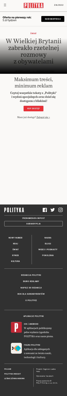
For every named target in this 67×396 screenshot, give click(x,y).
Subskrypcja (33, 224)
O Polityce (31, 300)
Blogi (48, 244)
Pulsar (7, 369)
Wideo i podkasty (48, 249)
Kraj (15, 244)
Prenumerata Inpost (33, 218)
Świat (33, 33)
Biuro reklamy (31, 281)
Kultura (15, 261)
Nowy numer (16, 238)
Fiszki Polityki (32, 345)
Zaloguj (58, 5)
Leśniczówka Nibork (14, 379)
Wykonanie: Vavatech (44, 376)
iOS (26, 324)
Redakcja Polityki (31, 275)
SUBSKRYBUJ (53, 19)
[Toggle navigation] (5, 5)
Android (33, 324)
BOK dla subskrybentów (31, 294)
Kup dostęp (33, 108)
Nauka (47, 238)
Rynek (15, 255)
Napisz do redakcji (31, 288)
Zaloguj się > (43, 117)
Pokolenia (48, 255)
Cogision (46, 369)
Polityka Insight (12, 374)
